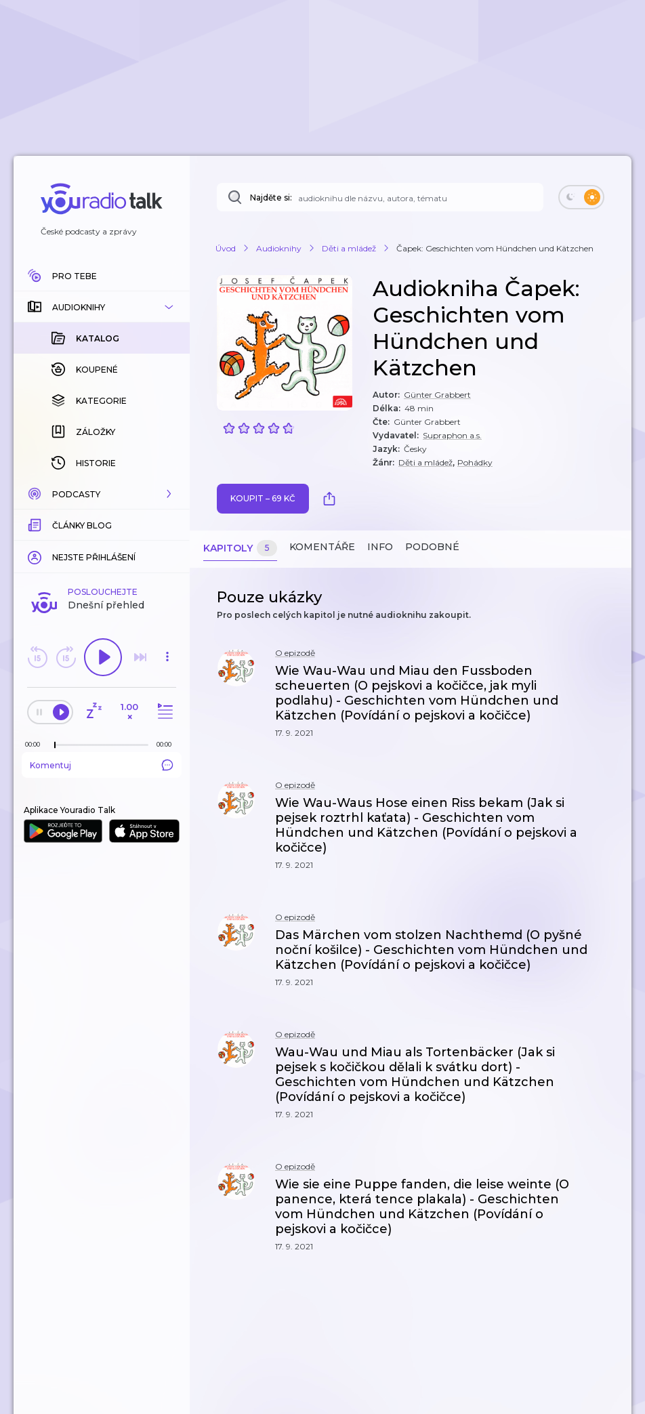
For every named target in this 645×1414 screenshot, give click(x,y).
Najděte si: (271, 197)
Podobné (432, 547)
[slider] (54, 745)
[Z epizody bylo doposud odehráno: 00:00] (36, 744)
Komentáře (322, 547)
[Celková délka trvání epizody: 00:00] (167, 744)
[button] (102, 307)
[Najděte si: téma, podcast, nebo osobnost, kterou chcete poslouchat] (380, 197)
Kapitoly (240, 548)
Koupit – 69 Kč (262, 498)
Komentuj (101, 765)
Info (380, 547)
